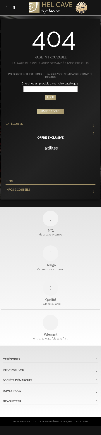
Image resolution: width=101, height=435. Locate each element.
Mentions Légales (63, 421)
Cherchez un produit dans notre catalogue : (50, 83)
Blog (9, 181)
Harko (85, 421)
